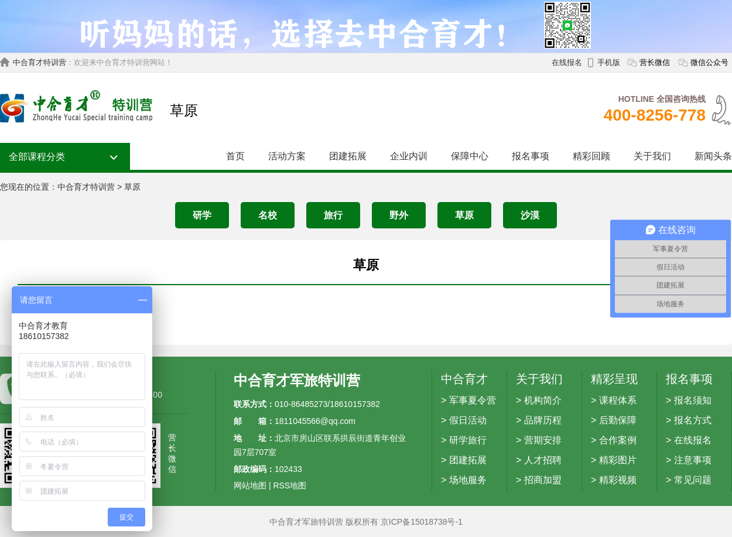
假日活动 (468, 420)
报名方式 (693, 420)
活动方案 (287, 156)
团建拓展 (348, 156)
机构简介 (543, 400)
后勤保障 (618, 420)
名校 (267, 215)
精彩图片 (618, 460)
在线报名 (567, 62)
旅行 (333, 215)
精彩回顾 (591, 156)
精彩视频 (618, 480)
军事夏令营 (472, 400)
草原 (132, 186)
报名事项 (530, 156)
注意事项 (693, 460)
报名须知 (693, 400)
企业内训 (408, 156)
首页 (235, 156)
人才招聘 (543, 460)
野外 (398, 215)
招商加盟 (543, 480)
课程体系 (618, 400)
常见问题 (693, 480)
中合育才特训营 (39, 62)
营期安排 (543, 440)
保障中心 (469, 156)
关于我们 (652, 156)
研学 (202, 215)
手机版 (608, 62)
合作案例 (618, 440)
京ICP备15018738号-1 (422, 521)
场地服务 (468, 480)
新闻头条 (713, 156)
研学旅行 (468, 440)
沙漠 (530, 215)
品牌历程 (543, 420)
